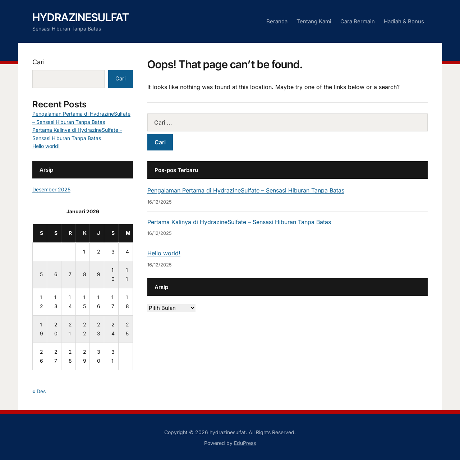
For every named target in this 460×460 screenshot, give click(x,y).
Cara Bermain (357, 21)
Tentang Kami (313, 21)
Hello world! (163, 253)
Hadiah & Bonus (404, 21)
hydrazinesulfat (80, 17)
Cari (38, 62)
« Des (39, 391)
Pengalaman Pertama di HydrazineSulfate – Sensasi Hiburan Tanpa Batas (245, 190)
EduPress (245, 443)
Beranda (277, 21)
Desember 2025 (51, 189)
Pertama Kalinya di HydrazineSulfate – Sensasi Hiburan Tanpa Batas (239, 222)
